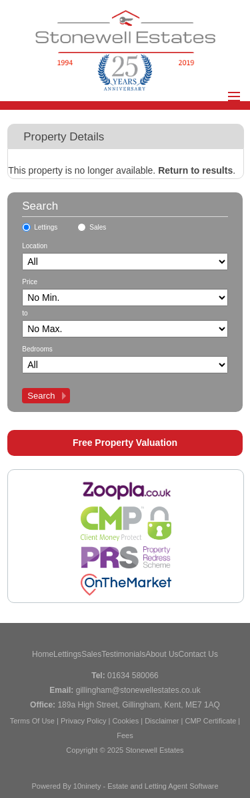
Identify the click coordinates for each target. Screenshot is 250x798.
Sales (97, 227)
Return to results (195, 170)
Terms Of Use (32, 721)
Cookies (125, 721)
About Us (161, 654)
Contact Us (198, 654)
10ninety (87, 786)
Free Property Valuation (125, 442)
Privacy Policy (83, 721)
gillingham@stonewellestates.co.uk (138, 690)
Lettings (45, 227)
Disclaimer (162, 721)
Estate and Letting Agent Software (162, 786)
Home (42, 654)
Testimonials (123, 654)
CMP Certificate (210, 721)
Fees (125, 735)
